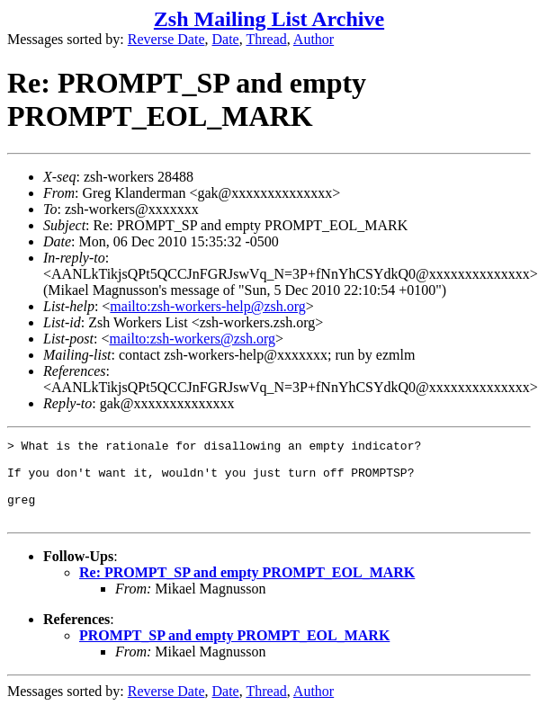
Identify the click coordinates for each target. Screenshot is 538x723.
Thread (266, 39)
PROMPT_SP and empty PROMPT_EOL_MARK (234, 651)
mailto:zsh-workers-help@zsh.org (208, 306)
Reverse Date (166, 39)
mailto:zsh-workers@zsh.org (192, 338)
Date (225, 39)
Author (313, 39)
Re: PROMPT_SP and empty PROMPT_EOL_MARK (247, 588)
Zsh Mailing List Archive (269, 19)
